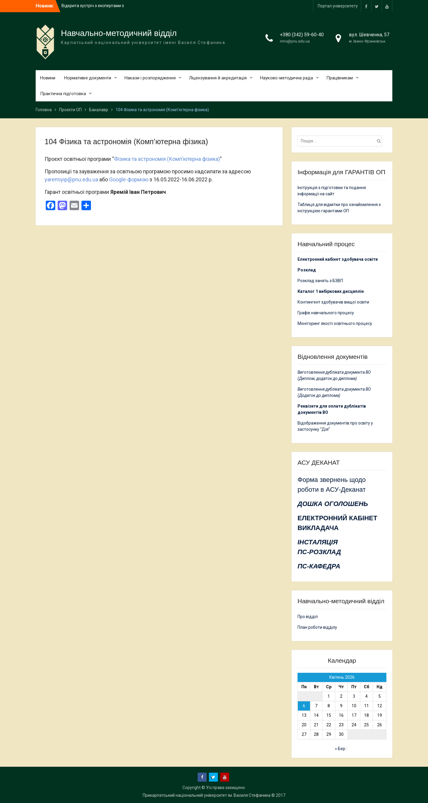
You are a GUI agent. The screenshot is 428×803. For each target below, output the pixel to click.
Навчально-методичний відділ (119, 33)
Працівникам (339, 78)
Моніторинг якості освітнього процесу (335, 323)
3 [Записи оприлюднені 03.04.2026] (354, 696)
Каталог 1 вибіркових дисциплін (331, 291)
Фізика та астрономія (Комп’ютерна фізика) (167, 159)
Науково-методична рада (286, 78)
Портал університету (338, 6)
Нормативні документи (87, 78)
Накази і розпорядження (150, 78)
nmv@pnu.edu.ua (295, 41)
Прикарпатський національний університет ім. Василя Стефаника (206, 795)
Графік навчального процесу (326, 312)
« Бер (340, 748)
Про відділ (308, 616)
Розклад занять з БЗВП (320, 280)
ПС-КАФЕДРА (319, 566)
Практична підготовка (63, 93)
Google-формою (128, 179)
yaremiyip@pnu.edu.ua (71, 179)
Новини (47, 78)
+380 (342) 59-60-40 (302, 34)
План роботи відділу (317, 627)
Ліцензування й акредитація (218, 78)
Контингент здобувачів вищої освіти (333, 302)
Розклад (307, 270)
